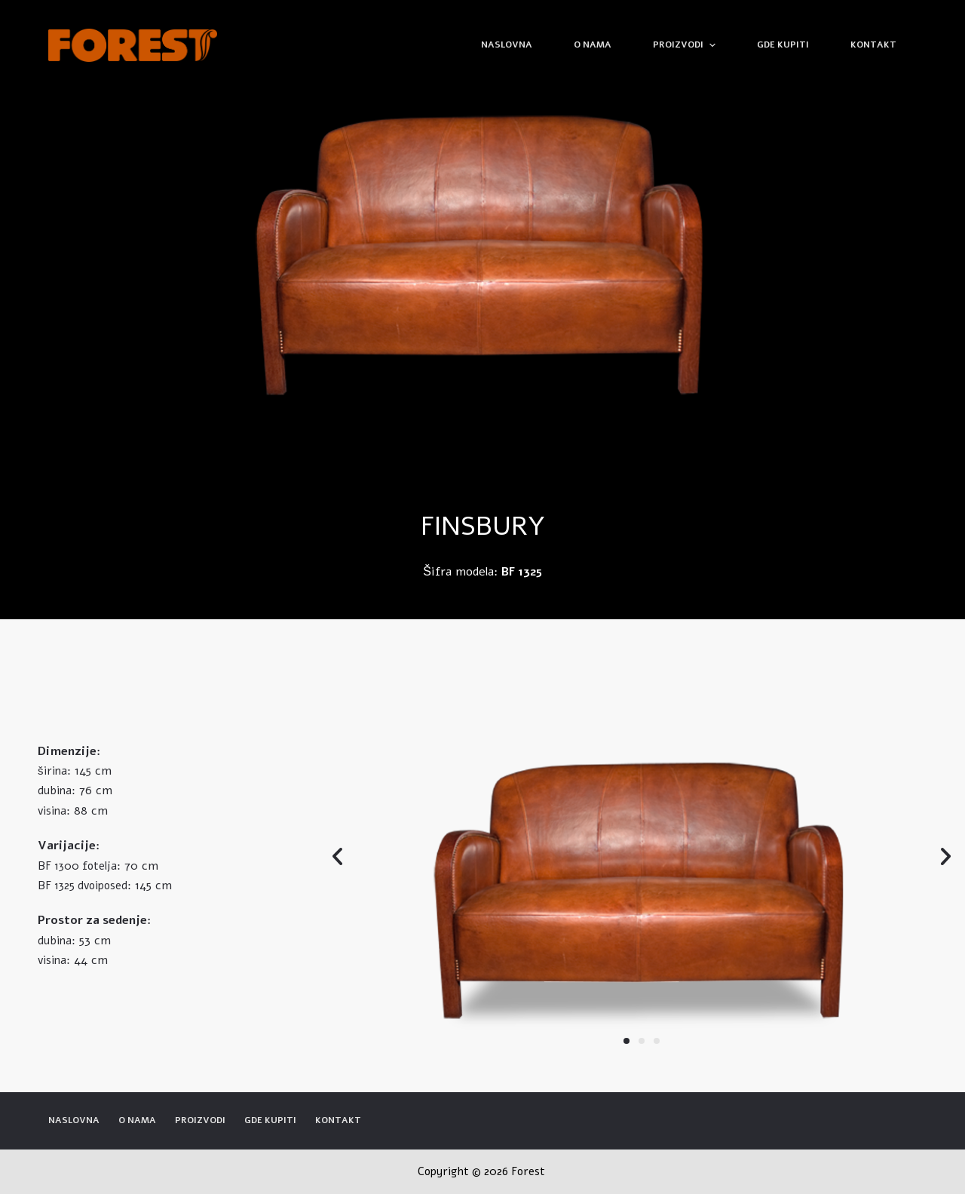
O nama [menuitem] (592, 44)
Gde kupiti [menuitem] (783, 44)
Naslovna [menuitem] (506, 44)
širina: (54, 770)
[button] (626, 1041)
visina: (54, 810)
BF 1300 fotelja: (79, 865)
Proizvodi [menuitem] (685, 45)
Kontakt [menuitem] (873, 44)
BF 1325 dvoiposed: (84, 885)
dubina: (56, 790)
